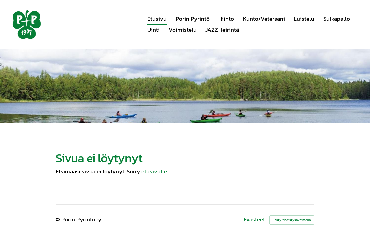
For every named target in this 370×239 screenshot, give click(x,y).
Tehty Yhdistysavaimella (292, 219)
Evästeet (254, 220)
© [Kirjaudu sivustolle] (58, 219)
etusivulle (154, 171)
